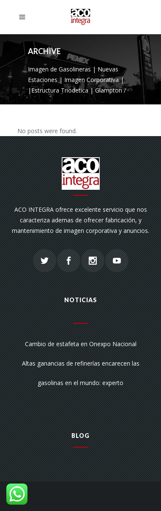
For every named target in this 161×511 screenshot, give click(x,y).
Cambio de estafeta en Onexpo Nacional (80, 344)
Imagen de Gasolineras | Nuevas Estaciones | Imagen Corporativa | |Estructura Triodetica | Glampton (76, 79)
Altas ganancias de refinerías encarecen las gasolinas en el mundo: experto (80, 373)
